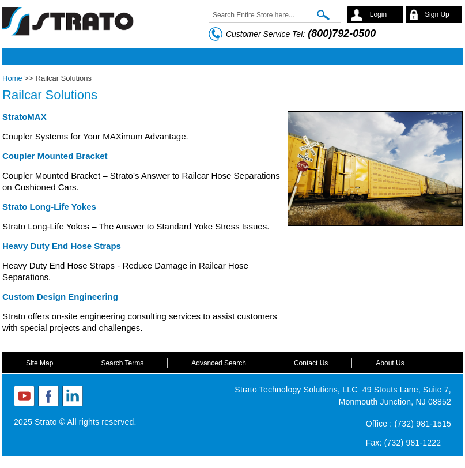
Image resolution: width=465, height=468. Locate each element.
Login (378, 14)
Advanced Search (218, 363)
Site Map (39, 363)
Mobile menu (229, 56)
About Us (390, 363)
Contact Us (311, 363)
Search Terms (122, 363)
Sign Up (437, 14)
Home (12, 78)
